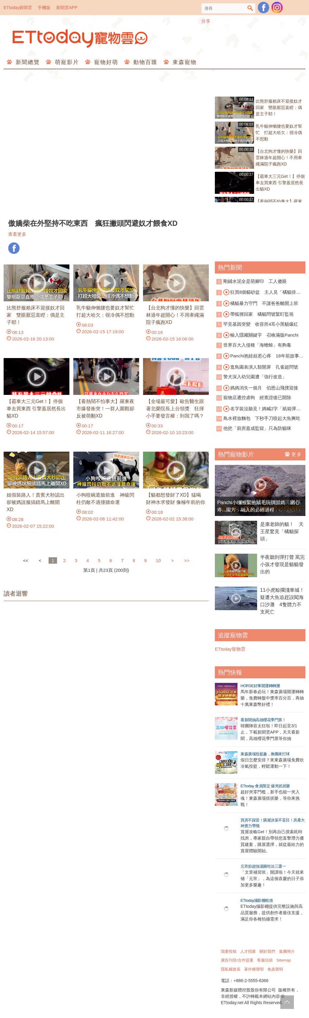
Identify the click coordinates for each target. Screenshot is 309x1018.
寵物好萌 (105, 62)
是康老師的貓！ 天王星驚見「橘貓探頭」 (282, 531)
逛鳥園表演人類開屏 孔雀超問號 (260, 367)
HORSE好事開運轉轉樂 (260, 685)
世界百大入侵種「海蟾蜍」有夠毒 (257, 344)
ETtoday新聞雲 (18, 7)
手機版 (44, 7)
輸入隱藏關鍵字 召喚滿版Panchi (260, 335)
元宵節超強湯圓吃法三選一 (263, 866)
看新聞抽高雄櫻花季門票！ (263, 720)
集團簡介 (287, 951)
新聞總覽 (27, 62)
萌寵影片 (66, 62)
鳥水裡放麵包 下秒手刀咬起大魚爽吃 (261, 418)
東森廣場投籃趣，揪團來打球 (265, 754)
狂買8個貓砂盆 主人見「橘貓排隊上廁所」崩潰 (258, 292)
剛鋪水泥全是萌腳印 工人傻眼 (255, 281)
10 (158, 560)
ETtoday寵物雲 (80, 38)
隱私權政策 (231, 969)
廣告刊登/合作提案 (237, 960)
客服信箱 (265, 960)
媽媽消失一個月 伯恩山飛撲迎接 (260, 388)
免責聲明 (275, 969)
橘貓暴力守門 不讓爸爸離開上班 (260, 303)
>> (187, 560)
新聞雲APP (66, 7)
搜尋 (250, 8)
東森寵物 (183, 62)
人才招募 (248, 951)
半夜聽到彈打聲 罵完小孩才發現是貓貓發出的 (282, 564)
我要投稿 (229, 951)
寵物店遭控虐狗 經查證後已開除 (257, 397)
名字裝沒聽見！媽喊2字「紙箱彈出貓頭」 (258, 409)
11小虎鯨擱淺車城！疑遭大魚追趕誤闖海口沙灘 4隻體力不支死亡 (282, 600)
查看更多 (17, 234)
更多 (293, 454)
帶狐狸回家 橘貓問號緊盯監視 (258, 314)
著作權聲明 (254, 969)
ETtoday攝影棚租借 (257, 900)
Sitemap (283, 960)
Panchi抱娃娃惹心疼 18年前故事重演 (260, 356)
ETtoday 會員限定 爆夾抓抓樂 (265, 786)
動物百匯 (144, 62)
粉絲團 (263, 7)
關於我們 (267, 951)
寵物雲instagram (277, 7)
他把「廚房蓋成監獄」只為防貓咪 (257, 428)
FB (14, 248)
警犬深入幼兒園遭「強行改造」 (255, 376)
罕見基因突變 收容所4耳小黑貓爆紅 (260, 324)
